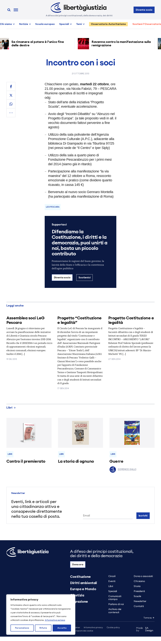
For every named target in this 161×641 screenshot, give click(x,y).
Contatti (139, 606)
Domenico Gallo (122, 469)
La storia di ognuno (76, 461)
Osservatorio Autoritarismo (108, 24)
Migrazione (79, 601)
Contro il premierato (25, 461)
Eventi (111, 581)
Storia (137, 586)
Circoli (111, 576)
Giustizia (77, 595)
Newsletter (140, 601)
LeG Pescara (52, 207)
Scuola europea (45, 24)
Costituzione (80, 576)
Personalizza (22, 628)
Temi (79, 24)
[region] (40, 614)
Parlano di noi (116, 604)
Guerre (116, 461)
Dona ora (77, 564)
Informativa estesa (55, 620)
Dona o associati (143, 576)
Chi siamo (139, 581)
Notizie (23, 24)
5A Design (144, 629)
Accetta (61, 628)
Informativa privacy (93, 628)
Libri (11, 407)
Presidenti (139, 591)
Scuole (137, 596)
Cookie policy (113, 628)
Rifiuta (43, 628)
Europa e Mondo (83, 589)
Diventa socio (144, 10)
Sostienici (84, 277)
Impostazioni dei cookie (81, 631)
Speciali (64, 24)
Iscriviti (143, 515)
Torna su (148, 618)
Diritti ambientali (83, 583)
